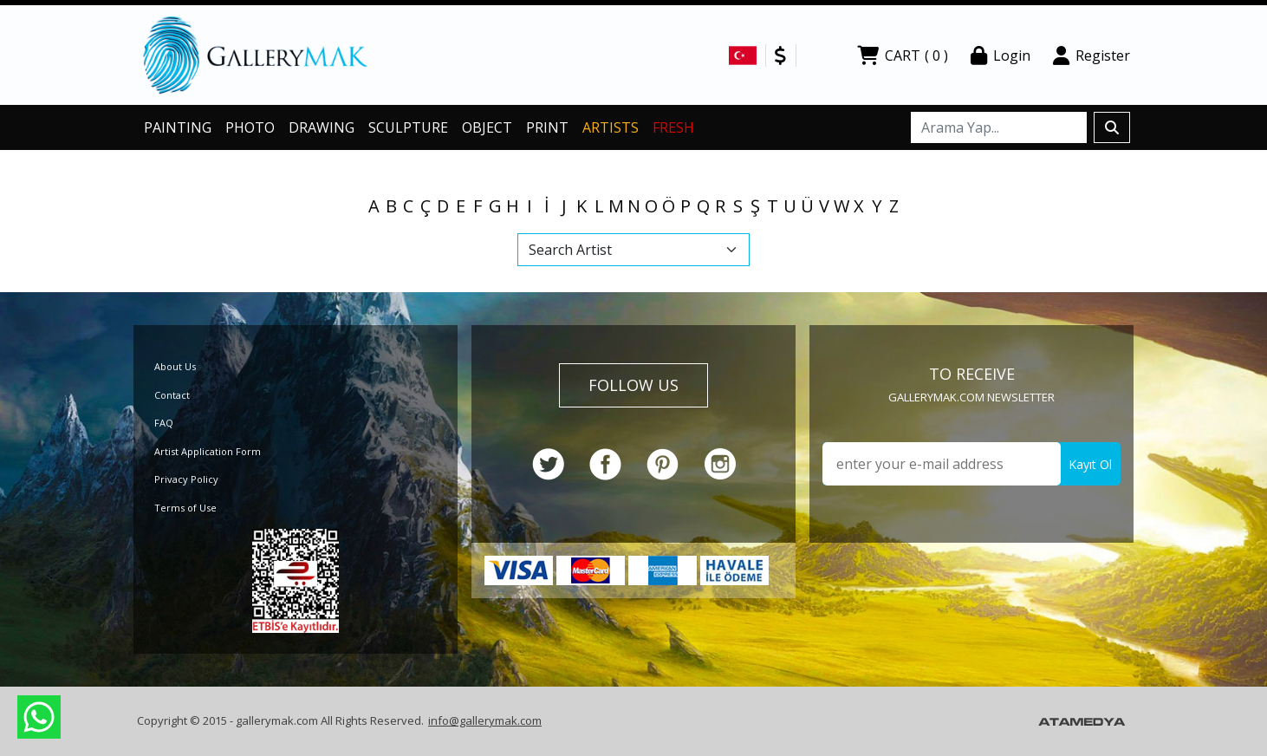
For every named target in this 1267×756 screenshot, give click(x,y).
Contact (172, 394)
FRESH (673, 127)
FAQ (163, 422)
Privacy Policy (186, 479)
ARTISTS (610, 127)
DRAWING (321, 127)
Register (1091, 55)
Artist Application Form (207, 451)
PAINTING (177, 127)
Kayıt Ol (1090, 464)
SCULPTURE (408, 127)
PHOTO (250, 127)
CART (902, 55)
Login (1000, 55)
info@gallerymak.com (485, 720)
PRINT (547, 127)
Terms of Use (185, 507)
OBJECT (487, 127)
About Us (175, 366)
